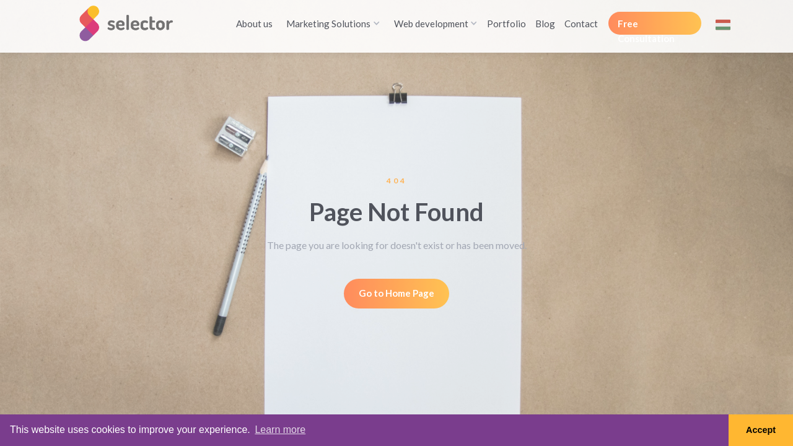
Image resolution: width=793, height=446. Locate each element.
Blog (545, 23)
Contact (581, 23)
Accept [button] (761, 430)
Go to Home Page (396, 293)
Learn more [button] (280, 429)
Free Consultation (646, 26)
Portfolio (506, 23)
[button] (331, 23)
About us (254, 23)
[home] (131, 23)
